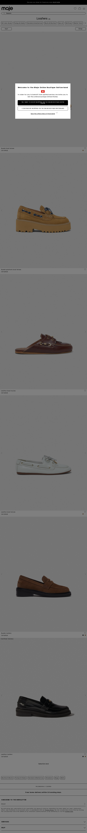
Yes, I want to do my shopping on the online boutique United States (43, 102)
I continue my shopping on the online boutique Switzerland (43, 108)
